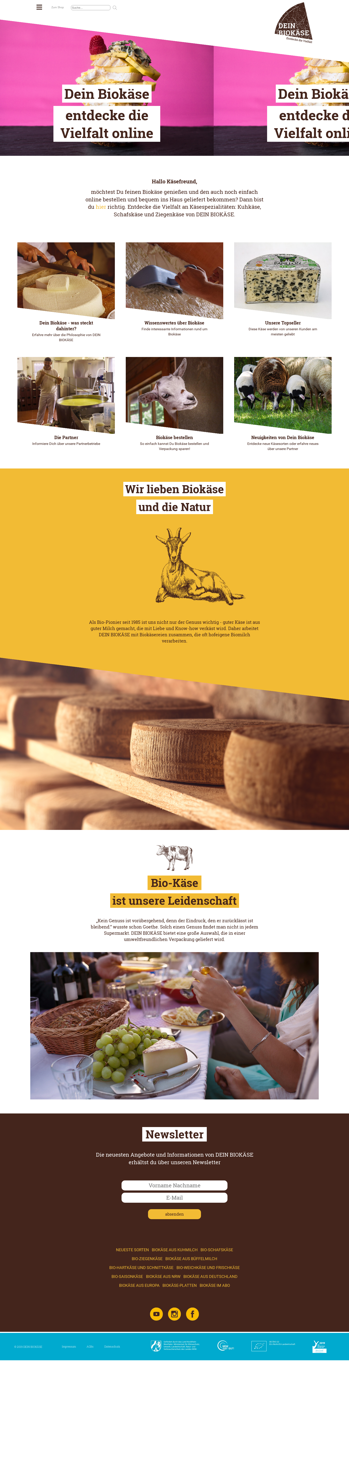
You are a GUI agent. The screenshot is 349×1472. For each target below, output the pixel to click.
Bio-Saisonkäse (127, 1367)
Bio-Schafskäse (217, 1340)
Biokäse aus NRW (163, 1367)
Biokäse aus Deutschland (210, 1367)
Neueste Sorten (132, 1340)
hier (101, 297)
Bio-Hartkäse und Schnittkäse (141, 1358)
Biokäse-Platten (179, 1375)
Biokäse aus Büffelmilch (191, 1349)
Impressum (69, 1437)
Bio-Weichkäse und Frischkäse (208, 1358)
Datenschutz (112, 1437)
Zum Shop (57, 7)
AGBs (90, 1437)
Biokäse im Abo (215, 1375)
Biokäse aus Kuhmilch (175, 1340)
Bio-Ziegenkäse (147, 1349)
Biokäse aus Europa (139, 1375)
